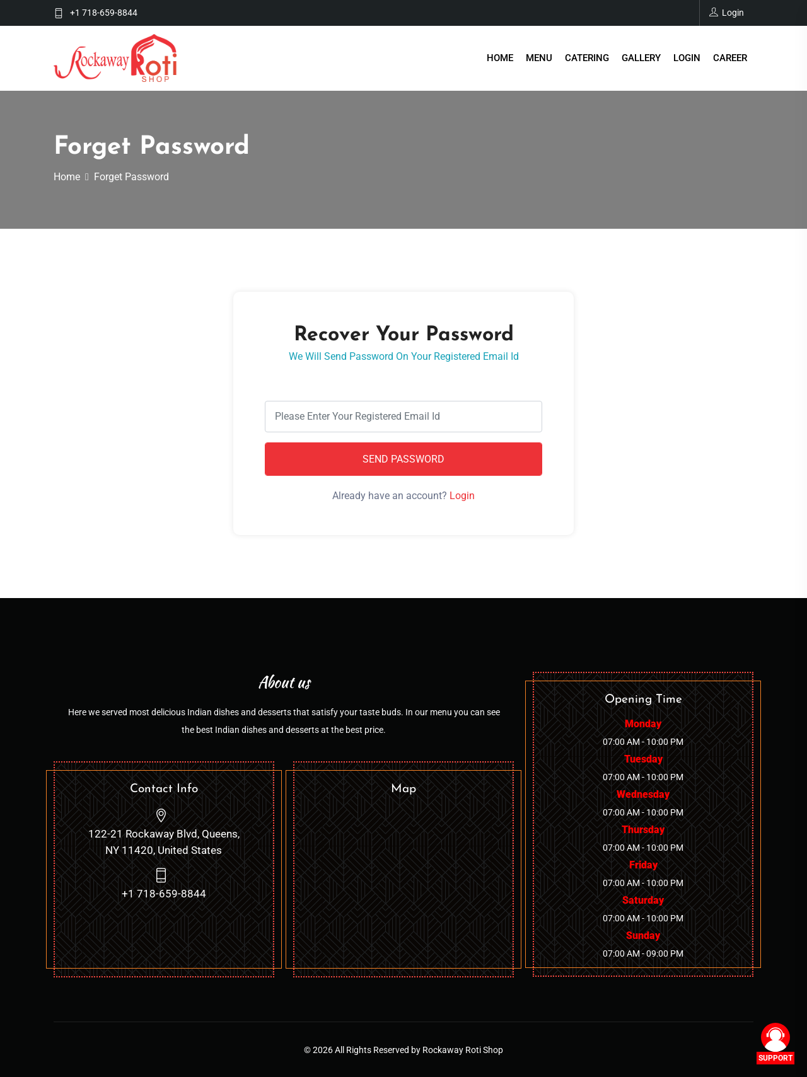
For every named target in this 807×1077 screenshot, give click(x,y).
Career (730, 58)
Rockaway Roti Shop (462, 1049)
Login (686, 58)
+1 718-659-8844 (103, 13)
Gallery (641, 58)
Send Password (403, 458)
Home (500, 58)
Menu (539, 58)
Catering (587, 58)
